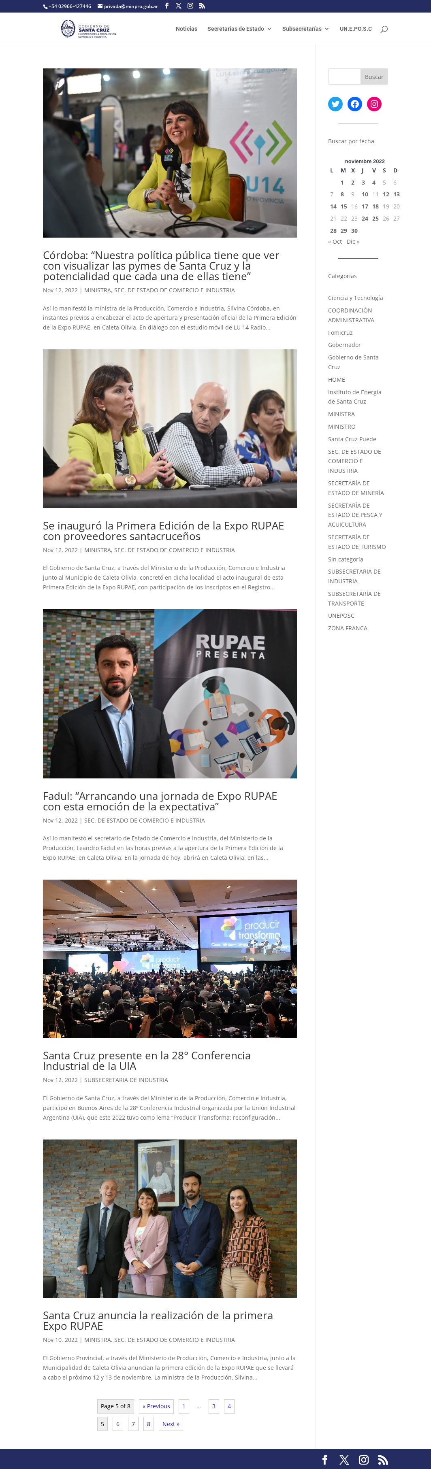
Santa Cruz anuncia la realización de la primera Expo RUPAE (158, 1320)
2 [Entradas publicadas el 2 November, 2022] (352, 182)
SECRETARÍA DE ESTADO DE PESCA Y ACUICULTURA (355, 515)
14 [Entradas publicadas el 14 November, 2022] (333, 206)
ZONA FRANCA (347, 628)
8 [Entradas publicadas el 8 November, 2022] (342, 194)
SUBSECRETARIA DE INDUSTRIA (126, 1080)
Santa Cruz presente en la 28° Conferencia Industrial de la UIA (147, 1060)
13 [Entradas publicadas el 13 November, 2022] (396, 194)
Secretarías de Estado (235, 29)
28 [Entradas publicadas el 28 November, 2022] (333, 230)
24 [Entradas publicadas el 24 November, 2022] (365, 218)
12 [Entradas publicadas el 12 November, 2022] (386, 194)
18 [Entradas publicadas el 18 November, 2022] (375, 206)
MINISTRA (97, 290)
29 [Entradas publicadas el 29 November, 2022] (344, 230)
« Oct (335, 241)
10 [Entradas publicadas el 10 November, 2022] (365, 194)
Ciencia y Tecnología (355, 298)
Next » (170, 1424)
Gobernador (344, 345)
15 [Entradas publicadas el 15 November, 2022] (344, 206)
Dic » (353, 241)
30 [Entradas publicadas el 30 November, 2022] (354, 230)
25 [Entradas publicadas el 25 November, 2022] (375, 218)
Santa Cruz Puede (352, 439)
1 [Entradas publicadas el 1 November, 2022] (342, 182)
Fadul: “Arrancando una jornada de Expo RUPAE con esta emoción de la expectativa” (160, 801)
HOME (336, 379)
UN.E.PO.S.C (356, 29)
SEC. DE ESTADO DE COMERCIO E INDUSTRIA (174, 290)
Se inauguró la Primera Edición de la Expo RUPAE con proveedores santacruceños (163, 530)
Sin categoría (345, 559)
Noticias (186, 29)
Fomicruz (340, 332)
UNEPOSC (341, 615)
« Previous (156, 1406)
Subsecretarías (302, 29)
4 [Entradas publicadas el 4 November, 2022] (374, 182)
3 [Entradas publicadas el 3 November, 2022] (363, 182)
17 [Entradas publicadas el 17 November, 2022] (365, 206)
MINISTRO (342, 426)
